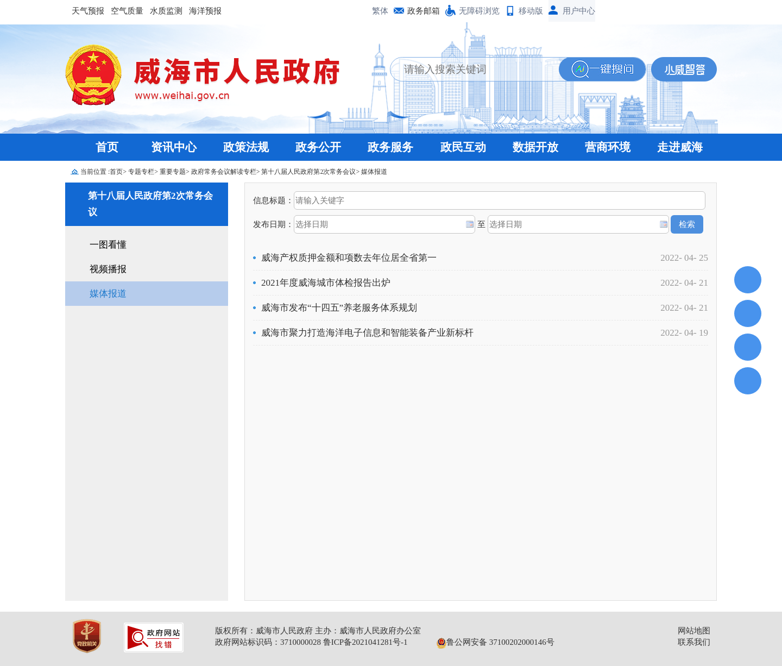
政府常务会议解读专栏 (223, 171)
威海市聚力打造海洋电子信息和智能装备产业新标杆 (367, 333)
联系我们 (694, 642)
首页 (107, 147)
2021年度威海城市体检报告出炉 (325, 283)
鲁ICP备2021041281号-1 (365, 642)
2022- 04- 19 (684, 333)
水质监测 (166, 11)
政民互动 (463, 147)
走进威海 (680, 147)
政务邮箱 (423, 11)
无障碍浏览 (479, 11)
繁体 (380, 11)
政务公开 (318, 147)
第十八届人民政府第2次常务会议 (308, 171)
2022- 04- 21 (684, 283)
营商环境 (607, 147)
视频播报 (108, 269)
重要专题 (173, 171)
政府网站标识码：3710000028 (268, 642)
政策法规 (246, 147)
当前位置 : (95, 171)
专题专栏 (141, 171)
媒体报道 (374, 171)
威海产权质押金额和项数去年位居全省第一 (349, 258)
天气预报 (88, 11)
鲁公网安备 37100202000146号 (495, 642)
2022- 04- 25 (684, 258)
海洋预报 (205, 11)
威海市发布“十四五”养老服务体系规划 (339, 308)
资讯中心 (174, 147)
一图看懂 (108, 245)
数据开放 (535, 147)
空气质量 (127, 11)
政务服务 (390, 147)
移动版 (531, 11)
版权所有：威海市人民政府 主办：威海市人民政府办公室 (318, 630)
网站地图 (694, 630)
